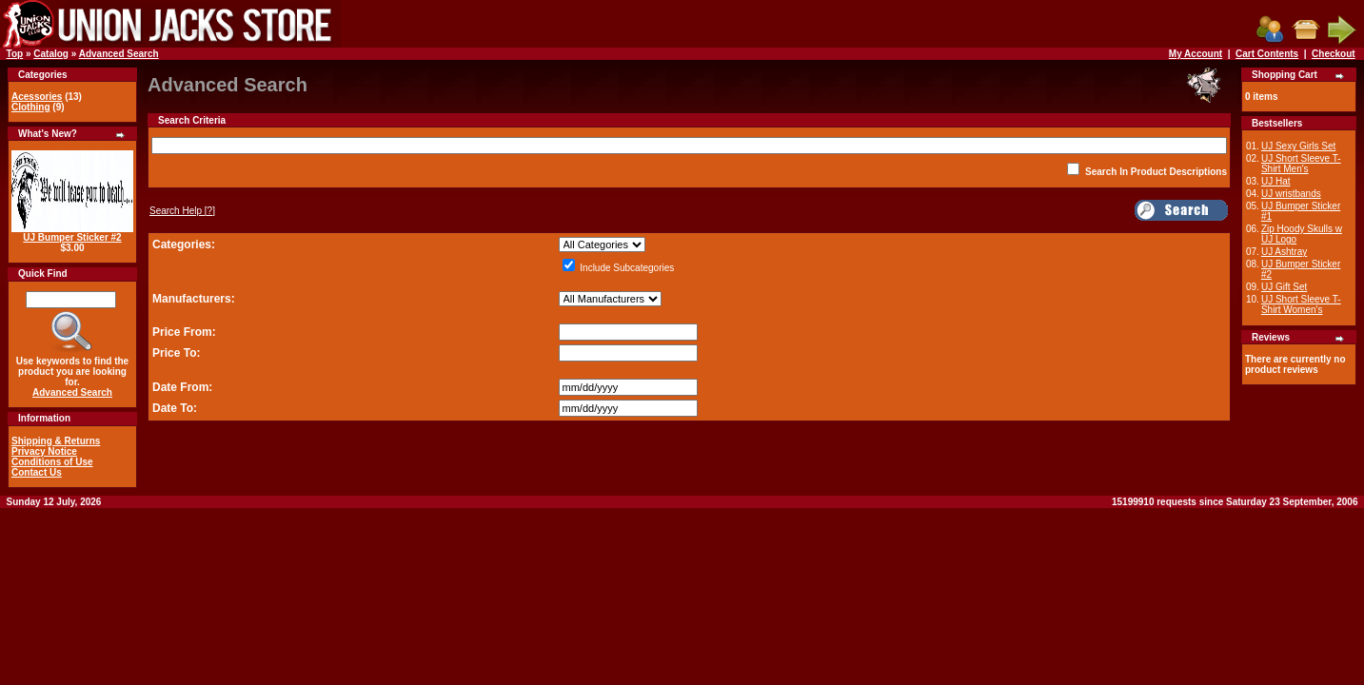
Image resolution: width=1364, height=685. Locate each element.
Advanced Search (119, 54)
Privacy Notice (44, 451)
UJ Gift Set (1284, 287)
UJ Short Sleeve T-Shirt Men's (1301, 163)
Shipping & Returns (55, 441)
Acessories (36, 96)
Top (15, 54)
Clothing (30, 107)
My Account (1195, 54)
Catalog (51, 54)
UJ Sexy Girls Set (1298, 146)
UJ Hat (1276, 181)
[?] (182, 211)
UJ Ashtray (1284, 251)
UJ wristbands (1291, 193)
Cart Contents (1267, 54)
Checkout (1333, 54)
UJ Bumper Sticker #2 (72, 237)
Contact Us (36, 472)
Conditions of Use (52, 462)
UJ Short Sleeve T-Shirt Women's (1301, 304)
